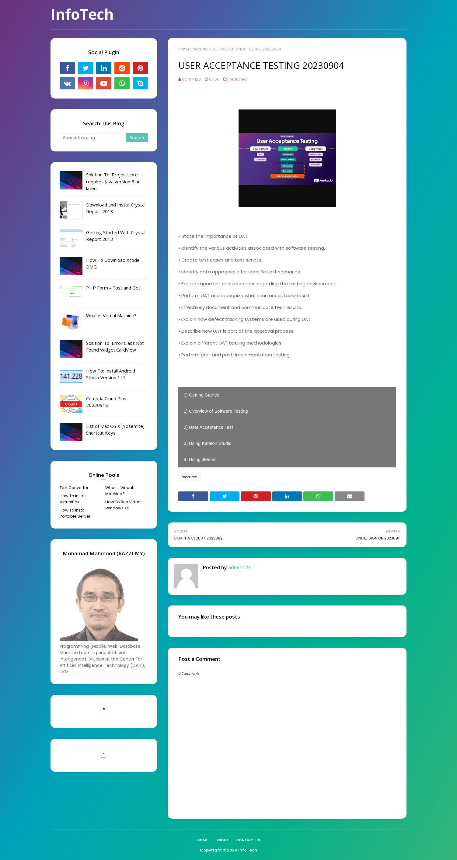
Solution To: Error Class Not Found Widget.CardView (115, 346)
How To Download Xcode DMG (113, 263)
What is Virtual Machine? (111, 315)
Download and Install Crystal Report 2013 (115, 208)
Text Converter (74, 488)
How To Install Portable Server (75, 513)
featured (200, 49)
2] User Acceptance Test (208, 427)
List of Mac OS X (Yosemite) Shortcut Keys (115, 429)
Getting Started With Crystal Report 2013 (115, 235)
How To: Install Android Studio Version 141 (110, 374)
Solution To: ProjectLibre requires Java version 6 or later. (113, 181)
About (222, 839)
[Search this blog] (93, 137)
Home (183, 49)
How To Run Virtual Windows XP (123, 505)
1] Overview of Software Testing (216, 411)
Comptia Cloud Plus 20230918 (106, 401)
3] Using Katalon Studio (208, 443)
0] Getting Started (202, 394)
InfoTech (82, 14)
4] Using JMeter (200, 459)
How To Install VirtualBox (73, 499)
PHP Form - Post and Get (113, 288)
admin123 (191, 79)
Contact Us (248, 839)
